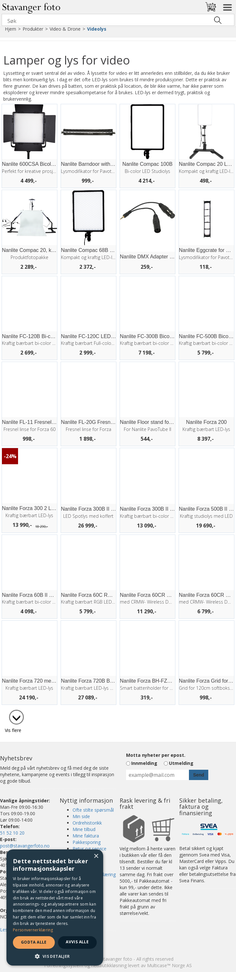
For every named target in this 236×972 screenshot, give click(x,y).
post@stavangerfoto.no (25, 846)
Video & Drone (65, 29)
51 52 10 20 (12, 833)
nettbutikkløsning (109, 965)
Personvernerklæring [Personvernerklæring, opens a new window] (33, 930)
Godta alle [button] (34, 942)
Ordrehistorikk (87, 823)
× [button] (95, 856)
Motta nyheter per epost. (155, 755)
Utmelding (181, 763)
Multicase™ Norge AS (169, 965)
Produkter (33, 29)
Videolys (96, 29)
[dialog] (54, 907)
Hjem (10, 29)
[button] (55, 956)
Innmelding (144, 763)
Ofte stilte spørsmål (93, 810)
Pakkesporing (87, 842)
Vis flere (13, 730)
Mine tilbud (84, 829)
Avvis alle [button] (77, 942)
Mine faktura (86, 836)
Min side (81, 816)
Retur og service (89, 849)
